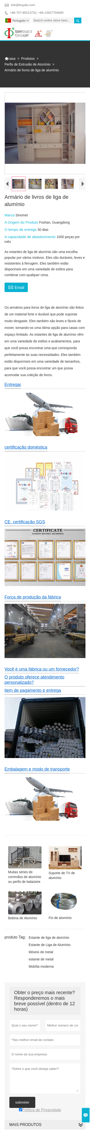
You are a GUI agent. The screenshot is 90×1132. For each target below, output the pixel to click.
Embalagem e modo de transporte (37, 769)
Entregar (13, 384)
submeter (22, 1102)
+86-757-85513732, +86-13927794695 (36, 12)
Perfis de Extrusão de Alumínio (27, 64)
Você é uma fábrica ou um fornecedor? (42, 669)
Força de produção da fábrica (33, 597)
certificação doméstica (26, 447)
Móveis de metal (41, 952)
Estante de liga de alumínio (49, 937)
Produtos (28, 58)
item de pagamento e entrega (33, 690)
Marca (10, 215)
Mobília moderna (41, 966)
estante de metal (41, 959)
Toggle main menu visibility (80, 30)
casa (10, 58)
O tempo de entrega (21, 229)
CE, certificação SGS (25, 521)
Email (16, 287)
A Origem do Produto (22, 222)
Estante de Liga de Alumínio (49, 945)
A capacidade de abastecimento (31, 237)
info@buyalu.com (23, 5)
